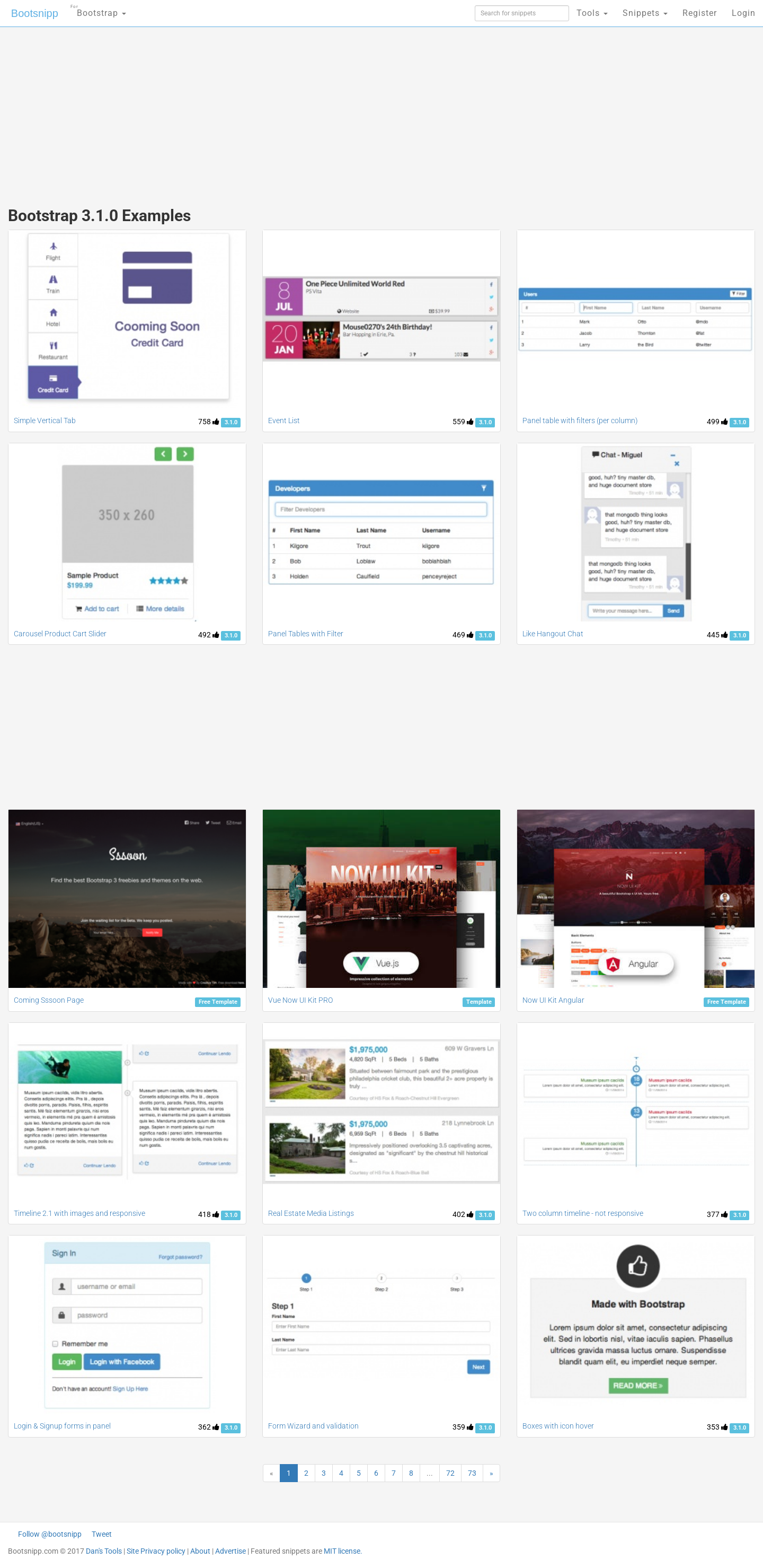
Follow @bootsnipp (50, 1534)
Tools (592, 13)
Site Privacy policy (156, 1551)
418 (208, 1214)
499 (717, 421)
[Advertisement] (302, 111)
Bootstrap (98, 10)
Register (699, 13)
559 (463, 421)
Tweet (102, 1534)
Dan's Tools (104, 1551)
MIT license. (343, 1551)
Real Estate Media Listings (311, 1213)
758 (208, 421)
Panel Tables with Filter (305, 633)
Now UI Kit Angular (553, 1000)
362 (208, 1427)
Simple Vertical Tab (45, 420)
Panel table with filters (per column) (580, 420)
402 (463, 1214)
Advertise (230, 1551)
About (200, 1551)
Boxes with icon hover (558, 1426)
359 (463, 1427)
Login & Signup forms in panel (62, 1426)
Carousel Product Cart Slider (60, 633)
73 (472, 1473)
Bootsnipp (34, 13)
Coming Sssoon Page (49, 1000)
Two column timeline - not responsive (582, 1213)
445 (717, 634)
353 (717, 1427)
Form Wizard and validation (313, 1426)
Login (744, 13)
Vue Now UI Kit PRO (300, 1000)
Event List (284, 420)
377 (717, 1214)
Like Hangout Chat (552, 633)
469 (463, 634)
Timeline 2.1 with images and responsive (79, 1213)
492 (208, 634)
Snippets (645, 13)
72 (450, 1473)
